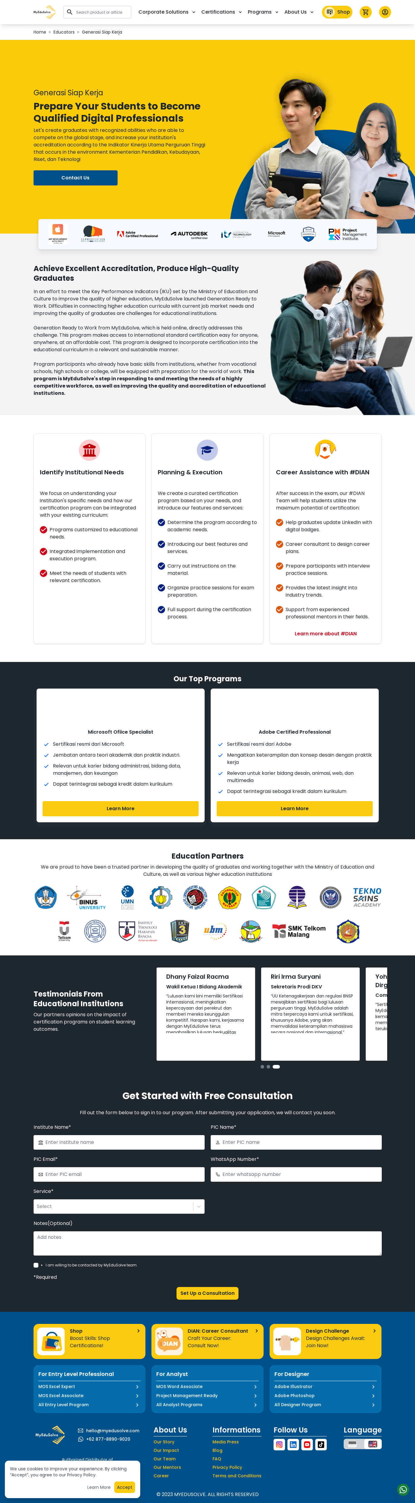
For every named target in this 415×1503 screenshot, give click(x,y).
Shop (337, 12)
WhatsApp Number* (235, 1144)
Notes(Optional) (53, 1208)
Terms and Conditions (236, 1461)
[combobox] (37, 1192)
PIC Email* (46, 1144)
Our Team (165, 1444)
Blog (217, 1436)
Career (161, 1461)
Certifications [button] (222, 11)
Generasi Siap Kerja (102, 32)
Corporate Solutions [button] (167, 11)
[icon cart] (366, 12)
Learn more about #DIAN (326, 633)
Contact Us (75, 177)
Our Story (164, 1427)
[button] (45, 12)
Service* (43, 1176)
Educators (64, 32)
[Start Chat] (403, 1490)
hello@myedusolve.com (112, 1416)
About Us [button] (299, 11)
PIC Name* (223, 1112)
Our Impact (166, 1436)
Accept (124, 1487)
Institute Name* (52, 1112)
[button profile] (385, 12)
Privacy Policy (227, 1453)
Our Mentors (167, 1453)
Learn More (121, 808)
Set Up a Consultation (207, 1278)
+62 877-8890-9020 (108, 1425)
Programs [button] (264, 11)
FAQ (216, 1444)
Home (40, 32)
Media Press (225, 1427)
